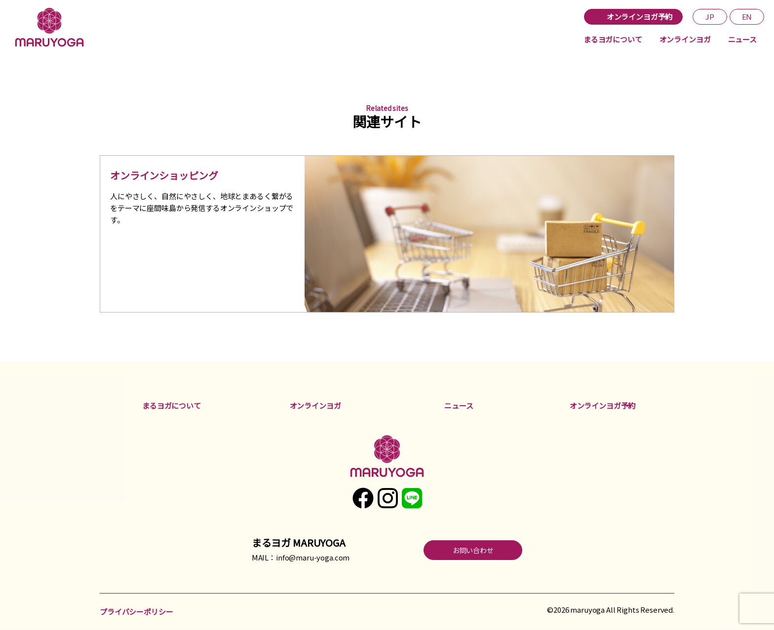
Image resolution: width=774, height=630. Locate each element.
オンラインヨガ (685, 39)
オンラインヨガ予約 (603, 405)
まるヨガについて (612, 39)
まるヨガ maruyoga (52, 27)
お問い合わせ (473, 550)
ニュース (742, 39)
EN (747, 16)
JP (709, 16)
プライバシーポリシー (136, 611)
